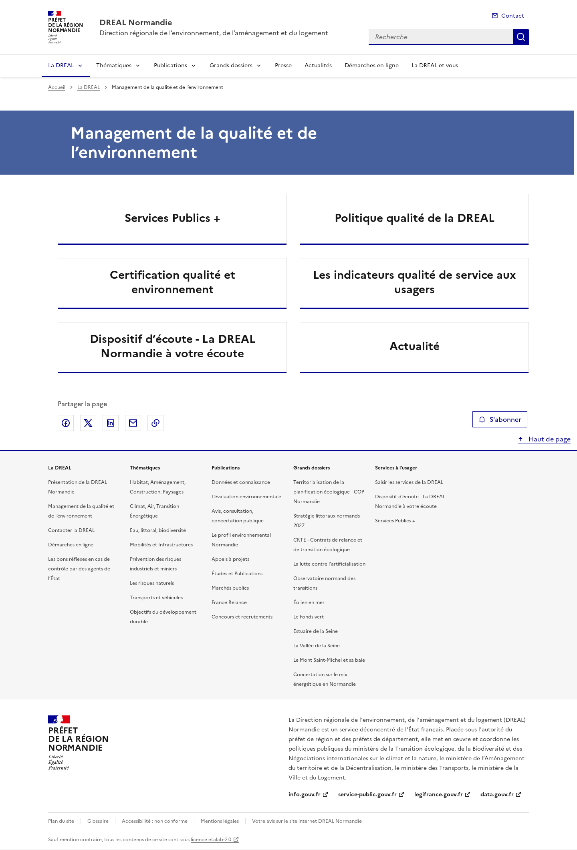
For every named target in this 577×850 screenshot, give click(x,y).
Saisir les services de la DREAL (409, 482)
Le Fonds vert (308, 616)
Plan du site (61, 821)
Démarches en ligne (372, 65)
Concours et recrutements (242, 616)
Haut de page (549, 439)
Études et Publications (237, 573)
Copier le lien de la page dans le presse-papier (155, 423)
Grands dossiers (231, 65)
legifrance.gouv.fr (438, 794)
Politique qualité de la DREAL (414, 218)
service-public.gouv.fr (367, 794)
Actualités (318, 65)
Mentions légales (220, 821)
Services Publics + (172, 218)
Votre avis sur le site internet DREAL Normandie (307, 821)
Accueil (56, 87)
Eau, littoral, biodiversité (158, 530)
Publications (170, 65)
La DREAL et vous (435, 65)
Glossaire (98, 821)
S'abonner (500, 419)
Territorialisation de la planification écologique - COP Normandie (328, 492)
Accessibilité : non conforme (155, 821)
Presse (283, 65)
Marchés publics (230, 588)
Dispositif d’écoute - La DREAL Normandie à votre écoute (172, 346)
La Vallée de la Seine (316, 645)
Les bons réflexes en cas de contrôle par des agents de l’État (79, 569)
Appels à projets (230, 559)
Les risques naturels (152, 583)
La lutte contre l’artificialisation (329, 564)
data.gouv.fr (497, 794)
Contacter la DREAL (71, 530)
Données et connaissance (241, 482)
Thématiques (113, 65)
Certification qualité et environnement (172, 282)
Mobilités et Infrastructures (161, 544)
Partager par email (133, 423)
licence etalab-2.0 (211, 839)
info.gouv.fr (304, 794)
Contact (512, 16)
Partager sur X (88, 423)
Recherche (521, 37)
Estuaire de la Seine (315, 631)
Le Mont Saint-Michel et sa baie (329, 660)
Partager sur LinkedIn (111, 423)
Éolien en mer (309, 602)
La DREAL (61, 65)
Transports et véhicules (156, 597)
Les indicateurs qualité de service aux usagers (414, 282)
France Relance (229, 602)
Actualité (414, 346)
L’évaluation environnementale (246, 496)
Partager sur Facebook (66, 423)
